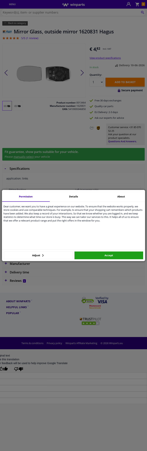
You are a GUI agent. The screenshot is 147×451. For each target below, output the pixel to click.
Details (73, 196)
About (121, 196)
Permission (26, 196)
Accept (109, 255)
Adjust (38, 255)
